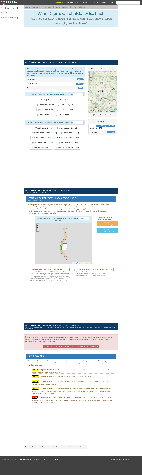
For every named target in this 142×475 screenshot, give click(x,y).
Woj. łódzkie (35, 7)
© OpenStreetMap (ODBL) (109, 111)
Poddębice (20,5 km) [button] (45, 105)
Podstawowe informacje (10, 8)
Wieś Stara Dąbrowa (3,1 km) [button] (66, 138)
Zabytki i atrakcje (8, 13)
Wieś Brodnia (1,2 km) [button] (43, 128)
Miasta (104, 2)
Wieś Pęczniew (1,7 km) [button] (66, 128)
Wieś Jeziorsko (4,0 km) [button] (41, 147)
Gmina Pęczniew (61, 7)
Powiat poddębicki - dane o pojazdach (84, 346)
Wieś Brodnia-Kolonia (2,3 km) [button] (44, 133)
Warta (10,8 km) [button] (46, 100)
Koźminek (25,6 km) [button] (64, 115)
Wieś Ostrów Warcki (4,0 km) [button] (67, 147)
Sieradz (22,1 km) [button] (65, 110)
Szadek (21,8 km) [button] (45, 110)
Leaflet (99, 111)
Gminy (95, 2)
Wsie (113, 2)
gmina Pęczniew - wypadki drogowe (56, 346)
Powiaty (86, 2)
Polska (27, 7)
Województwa (73, 2)
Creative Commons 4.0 (26, 459)
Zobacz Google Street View (103, 115)
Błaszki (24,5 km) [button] (44, 115)
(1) (107, 224)
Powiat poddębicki (47, 7)
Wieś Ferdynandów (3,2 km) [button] (43, 143)
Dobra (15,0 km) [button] (64, 100)
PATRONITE (57, 459)
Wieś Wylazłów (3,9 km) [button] (69, 143)
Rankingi (59, 2)
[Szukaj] (128, 3)
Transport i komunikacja (10, 18)
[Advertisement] (130, 42)
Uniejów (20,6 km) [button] (66, 105)
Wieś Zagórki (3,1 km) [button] (41, 138)
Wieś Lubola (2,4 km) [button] (69, 133)
